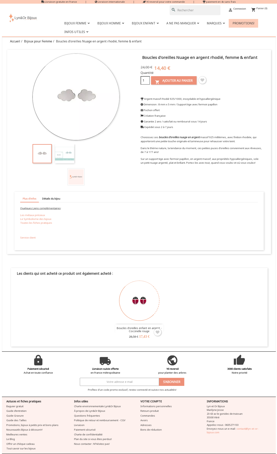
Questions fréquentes (87, 415)
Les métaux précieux (32, 215)
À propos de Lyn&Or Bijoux (89, 411)
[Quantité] (145, 80)
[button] (183, 23)
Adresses (146, 425)
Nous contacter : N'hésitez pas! (92, 444)
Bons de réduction (151, 429)
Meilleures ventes (16, 434)
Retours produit (149, 411)
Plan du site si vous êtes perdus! (93, 439)
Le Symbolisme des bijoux (35, 219)
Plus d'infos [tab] (29, 198)
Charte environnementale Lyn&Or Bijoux (97, 406)
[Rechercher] (195, 10)
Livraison (79, 425)
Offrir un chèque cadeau (20, 444)
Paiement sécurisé (85, 429)
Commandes (147, 415)
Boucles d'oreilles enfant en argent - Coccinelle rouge (139, 329)
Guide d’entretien (16, 411)
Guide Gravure (15, 415)
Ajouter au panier (174, 81)
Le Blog (10, 439)
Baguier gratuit (14, 406)
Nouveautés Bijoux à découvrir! (24, 429)
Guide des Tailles (16, 420)
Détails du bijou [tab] (51, 198)
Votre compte (151, 401)
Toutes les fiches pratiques (36, 223)
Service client (28, 237)
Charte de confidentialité (88, 434)
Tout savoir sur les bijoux (21, 448)
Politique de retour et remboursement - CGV (99, 420)
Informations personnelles (156, 406)
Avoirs (144, 420)
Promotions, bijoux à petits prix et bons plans (32, 425)
